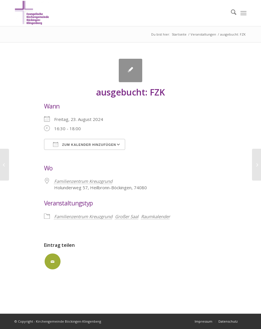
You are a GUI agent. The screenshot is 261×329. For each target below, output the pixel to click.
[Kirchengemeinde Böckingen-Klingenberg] (31, 13)
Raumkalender (155, 216)
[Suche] (230, 13)
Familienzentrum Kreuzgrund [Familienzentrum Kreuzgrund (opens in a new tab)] (83, 181)
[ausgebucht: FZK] (4, 165)
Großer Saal (126, 216)
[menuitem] (230, 13)
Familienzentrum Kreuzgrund (83, 216)
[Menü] (243, 13)
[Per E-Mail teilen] (53, 261)
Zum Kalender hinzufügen (84, 144)
